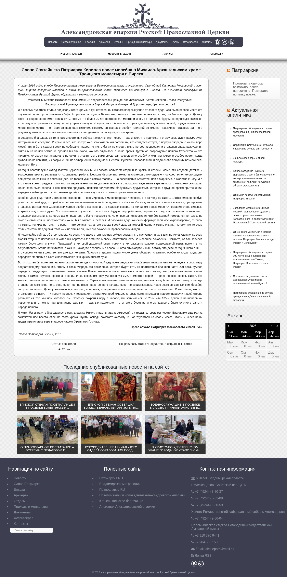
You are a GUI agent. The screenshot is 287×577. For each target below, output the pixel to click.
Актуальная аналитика (242, 112)
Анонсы (167, 53)
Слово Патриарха (71, 42)
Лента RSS (203, 555)
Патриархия (245, 70)
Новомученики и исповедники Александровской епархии (142, 495)
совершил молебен (51, 90)
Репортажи (216, 53)
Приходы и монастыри (139, 42)
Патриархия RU (111, 478)
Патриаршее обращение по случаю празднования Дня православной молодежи (253, 132)
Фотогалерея (190, 42)
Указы (175, 42)
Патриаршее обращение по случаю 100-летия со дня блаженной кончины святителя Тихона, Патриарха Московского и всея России (253, 259)
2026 (253, 326)
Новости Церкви (71, 53)
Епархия (90, 42)
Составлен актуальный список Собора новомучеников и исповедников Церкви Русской (250, 280)
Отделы (118, 42)
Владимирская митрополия (120, 484)
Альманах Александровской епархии (127, 506)
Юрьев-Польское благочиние (121, 501)
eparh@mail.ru (219, 549)
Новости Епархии (119, 53)
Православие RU (112, 489)
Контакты (207, 42)
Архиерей (104, 42)
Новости (52, 42)
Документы (162, 42)
